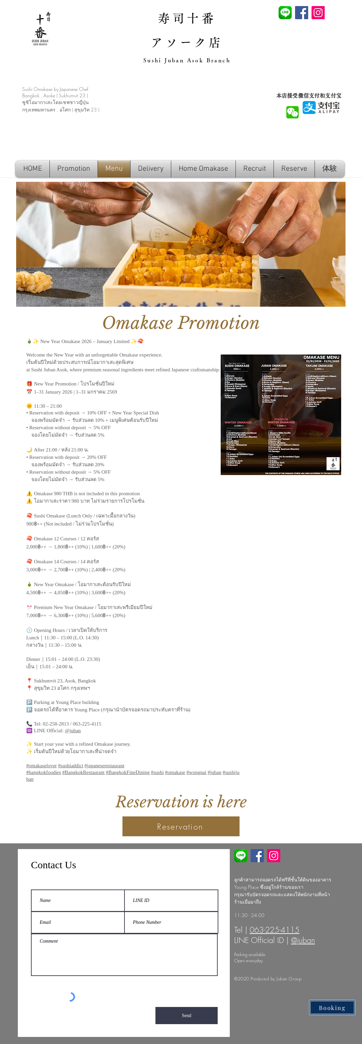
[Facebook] (301, 12)
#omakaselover (41, 765)
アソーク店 (187, 42)
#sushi (157, 772)
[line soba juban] (240, 855)
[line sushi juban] (285, 12)
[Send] (186, 1015)
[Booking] (332, 1007)
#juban (214, 772)
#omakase (175, 772)
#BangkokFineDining (128, 772)
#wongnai (196, 772)
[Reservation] (181, 826)
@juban (73, 730)
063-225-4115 (274, 929)
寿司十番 (187, 18)
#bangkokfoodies (43, 772)
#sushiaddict (70, 765)
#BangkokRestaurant (83, 772)
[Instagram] (318, 12)
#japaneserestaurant (104, 765)
